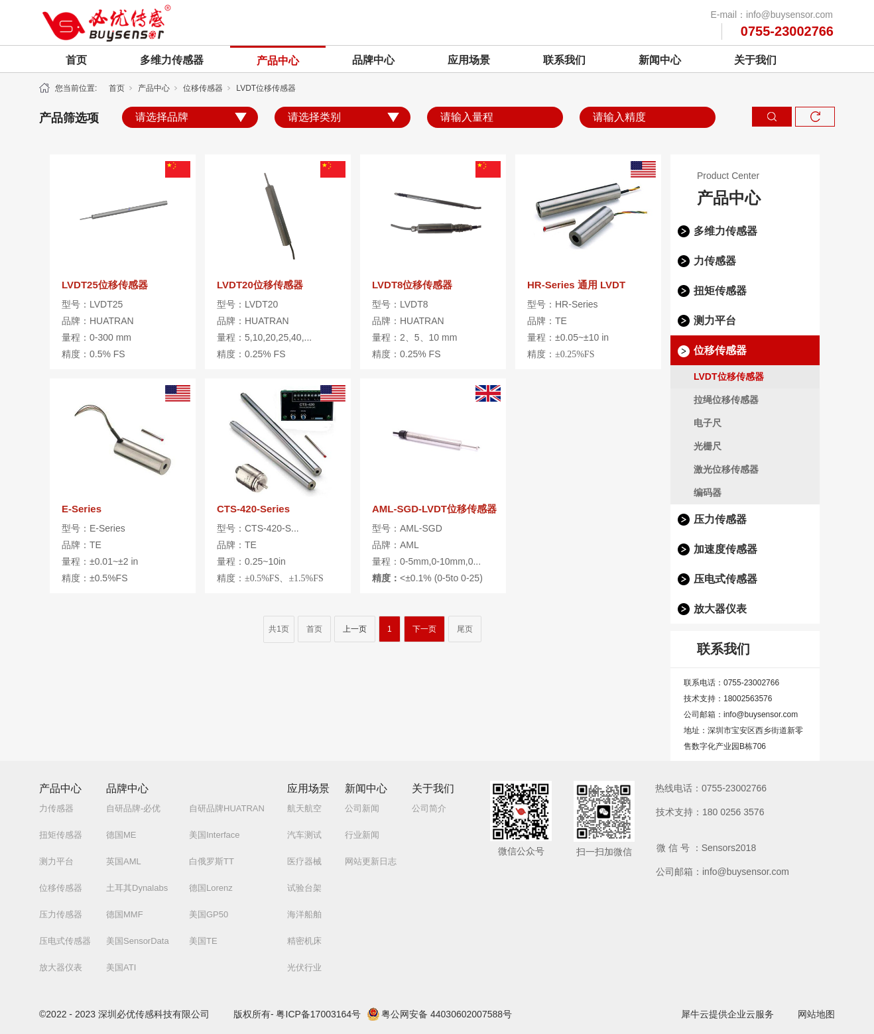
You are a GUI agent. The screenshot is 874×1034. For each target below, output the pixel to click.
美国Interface (214, 835)
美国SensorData (137, 941)
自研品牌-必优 (133, 808)
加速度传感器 (725, 549)
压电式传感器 (725, 579)
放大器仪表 (720, 608)
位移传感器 (203, 88)
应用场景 (469, 60)
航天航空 (304, 808)
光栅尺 (707, 446)
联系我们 (564, 60)
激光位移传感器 (726, 469)
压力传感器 (720, 519)
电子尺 (707, 423)
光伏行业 (304, 967)
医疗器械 (304, 861)
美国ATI (121, 967)
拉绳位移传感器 (726, 399)
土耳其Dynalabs (137, 888)
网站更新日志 (371, 861)
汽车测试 (304, 835)
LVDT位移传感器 (266, 88)
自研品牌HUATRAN (227, 808)
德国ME (121, 835)
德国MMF (124, 914)
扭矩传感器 (720, 290)
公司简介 (429, 808)
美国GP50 (208, 914)
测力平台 (715, 320)
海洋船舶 (304, 914)
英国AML (123, 861)
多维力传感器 (172, 60)
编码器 (707, 492)
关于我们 (755, 60)
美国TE (203, 941)
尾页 (465, 629)
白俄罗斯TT (211, 861)
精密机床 (304, 941)
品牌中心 (373, 60)
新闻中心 (660, 60)
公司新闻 (362, 808)
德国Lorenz (211, 888)
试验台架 (304, 888)
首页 (76, 60)
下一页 (424, 629)
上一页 (355, 629)
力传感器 (715, 260)
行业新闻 (362, 835)
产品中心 (278, 60)
